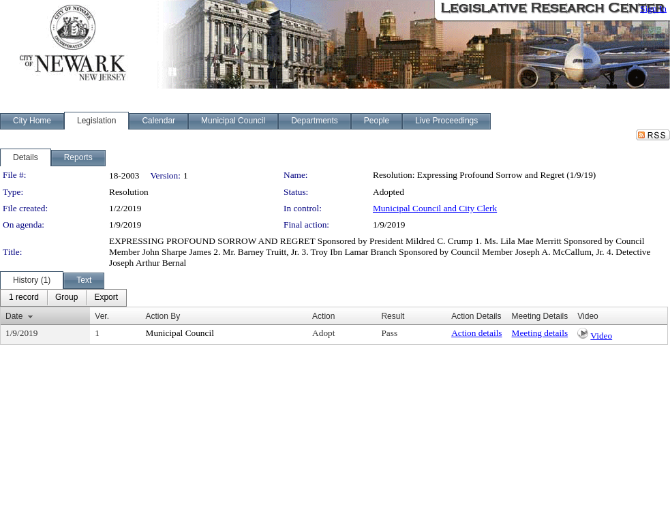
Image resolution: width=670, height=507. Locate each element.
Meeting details (540, 333)
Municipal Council (180, 333)
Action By (163, 316)
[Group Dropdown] (66, 298)
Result (392, 316)
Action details (476, 333)
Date (13, 316)
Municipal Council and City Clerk (435, 208)
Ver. (102, 316)
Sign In (653, 8)
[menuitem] (24, 298)
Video (601, 336)
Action (323, 316)
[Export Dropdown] (106, 298)
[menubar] (63, 298)
